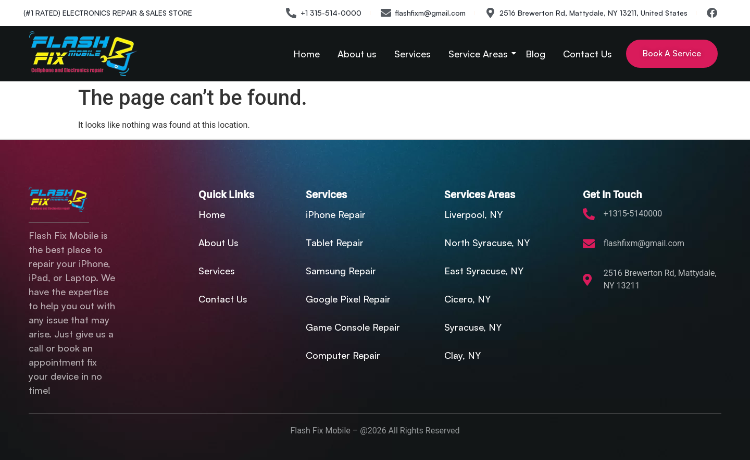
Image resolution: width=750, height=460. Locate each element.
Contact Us (587, 53)
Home (306, 53)
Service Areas (479, 53)
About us (357, 53)
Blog (535, 53)
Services (412, 53)
